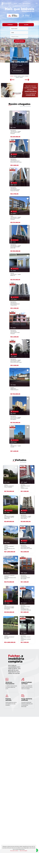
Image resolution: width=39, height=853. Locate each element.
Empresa (15, 3)
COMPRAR (10, 24)
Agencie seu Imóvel (26, 3)
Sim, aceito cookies (14, 850)
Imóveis (19, 3)
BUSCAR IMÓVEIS (19, 41)
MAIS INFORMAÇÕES (17, 70)
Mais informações (23, 850)
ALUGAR (26, 24)
